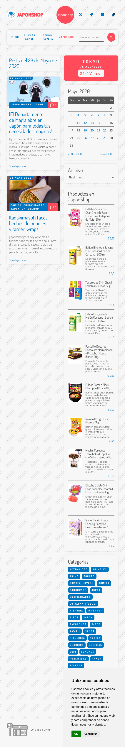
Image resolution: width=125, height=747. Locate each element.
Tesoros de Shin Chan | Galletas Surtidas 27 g (98, 284)
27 (92, 138)
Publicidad (78, 658)
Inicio (15, 37)
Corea (96, 590)
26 (85, 138)
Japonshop (66, 37)
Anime (74, 576)
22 (104, 130)
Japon (38, 104)
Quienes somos (41, 729)
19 (85, 130)
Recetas (76, 665)
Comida (16, 205)
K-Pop (95, 624)
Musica (95, 637)
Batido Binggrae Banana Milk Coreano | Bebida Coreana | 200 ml (99, 251)
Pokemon (88, 651)
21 (98, 130)
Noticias (95, 644)
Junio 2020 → (107, 154)
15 (104, 123)
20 (92, 130)
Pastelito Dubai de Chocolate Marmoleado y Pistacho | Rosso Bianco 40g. (99, 351)
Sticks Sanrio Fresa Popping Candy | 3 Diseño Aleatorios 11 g (97, 523)
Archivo (75, 170)
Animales (100, 569)
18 (78, 130)
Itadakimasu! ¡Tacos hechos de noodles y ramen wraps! (28, 223)
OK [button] (76, 733)
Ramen (97, 658)
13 (92, 123)
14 (98, 123)
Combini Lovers (48, 37)
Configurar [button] (90, 733)
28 (98, 138)
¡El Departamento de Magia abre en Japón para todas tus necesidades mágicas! (30, 122)
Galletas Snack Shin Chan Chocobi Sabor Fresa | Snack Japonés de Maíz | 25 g (98, 214)
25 (78, 138)
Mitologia (77, 637)
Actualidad (79, 569)
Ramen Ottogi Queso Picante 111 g (97, 420)
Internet (95, 610)
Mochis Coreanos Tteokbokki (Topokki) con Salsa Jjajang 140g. (98, 453)
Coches (89, 576)
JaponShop (65, 15)
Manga (90, 631)
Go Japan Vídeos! (83, 603)
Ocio (73, 651)
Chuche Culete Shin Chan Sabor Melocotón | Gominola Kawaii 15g (99, 488)
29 (104, 138)
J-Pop (74, 617)
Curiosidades (21, 104)
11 (78, 123)
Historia (76, 610)
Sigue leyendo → (17, 166)
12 (85, 123)
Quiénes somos (29, 37)
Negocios (77, 644)
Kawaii (75, 631)
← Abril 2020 (75, 154)
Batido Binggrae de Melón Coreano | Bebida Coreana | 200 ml (99, 317)
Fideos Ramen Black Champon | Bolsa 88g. (98, 386)
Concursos (78, 590)
